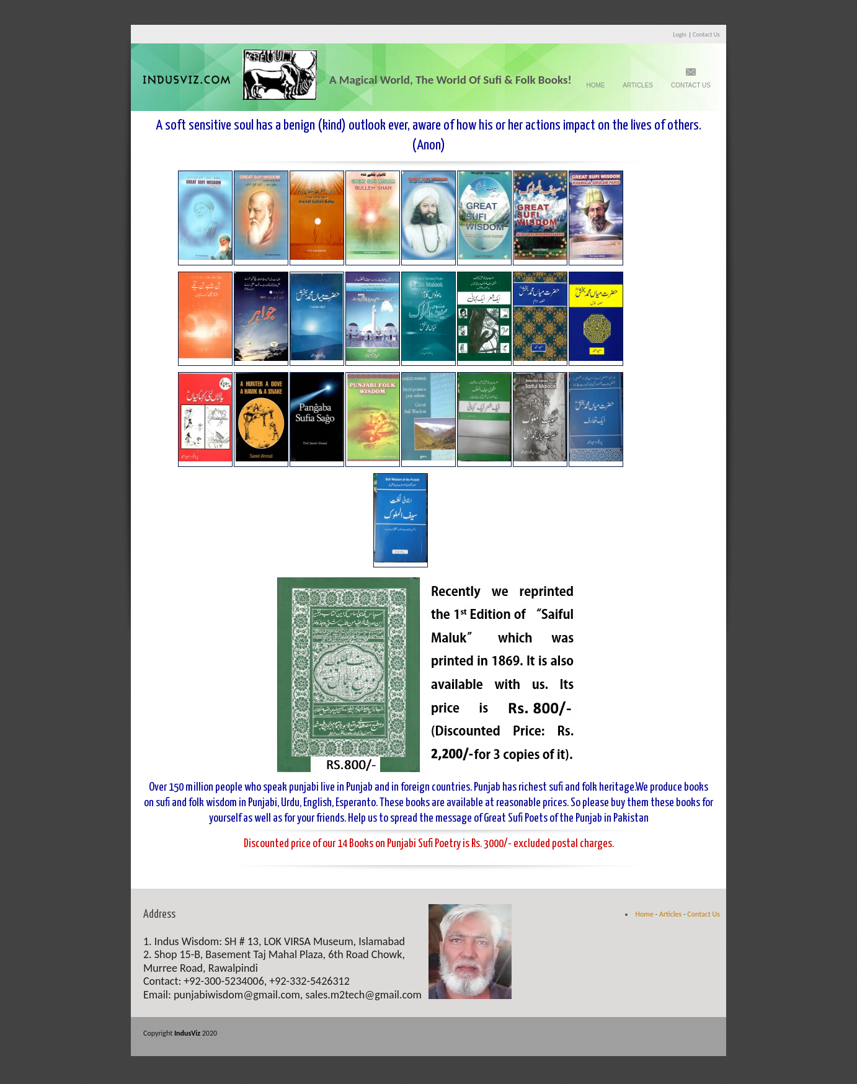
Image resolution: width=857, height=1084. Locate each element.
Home (595, 85)
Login (679, 34)
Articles (638, 85)
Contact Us (706, 34)
